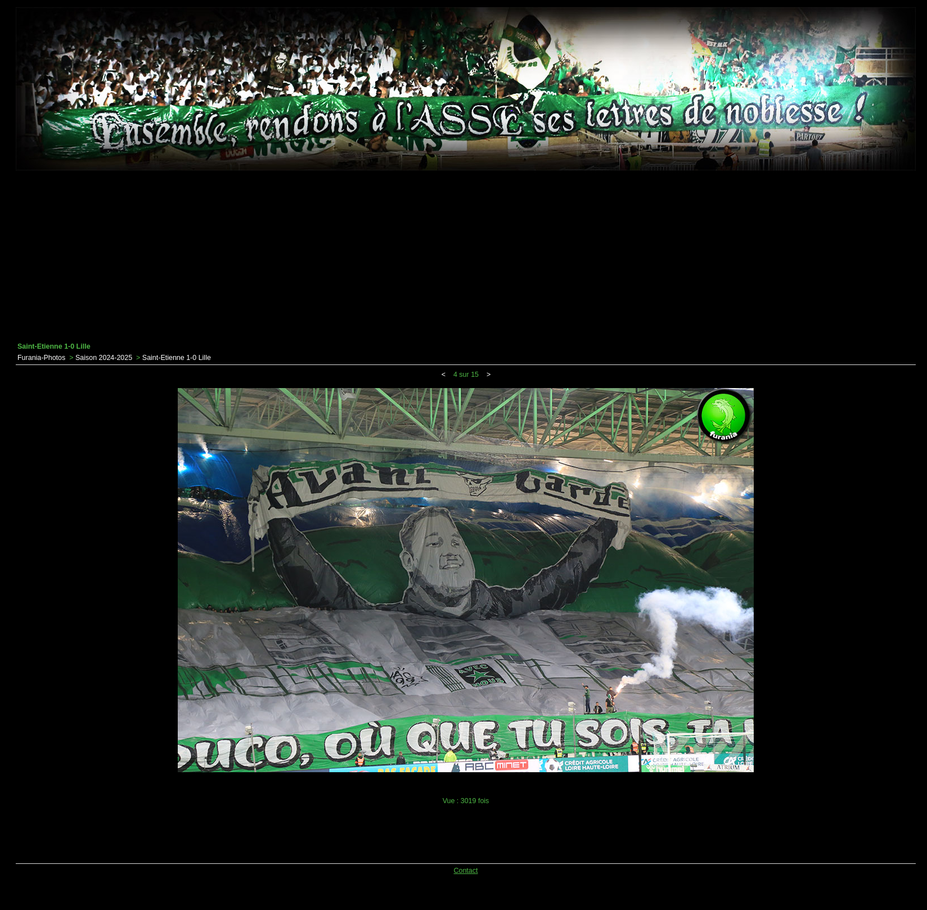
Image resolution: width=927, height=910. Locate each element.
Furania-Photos (41, 358)
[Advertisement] (465, 256)
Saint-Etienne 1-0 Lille (176, 358)
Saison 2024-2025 (103, 358)
